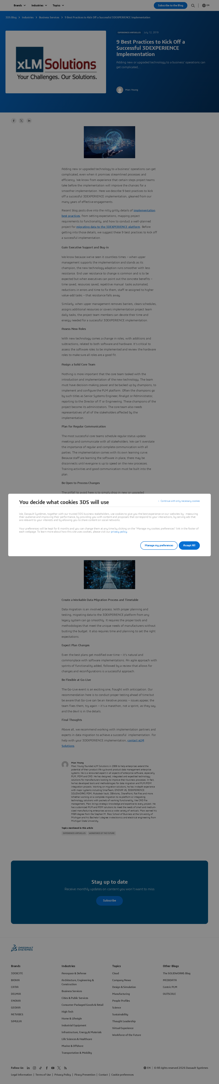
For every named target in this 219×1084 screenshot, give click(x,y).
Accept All (189, 545)
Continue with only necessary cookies (178, 502)
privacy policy (119, 531)
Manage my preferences (154, 545)
